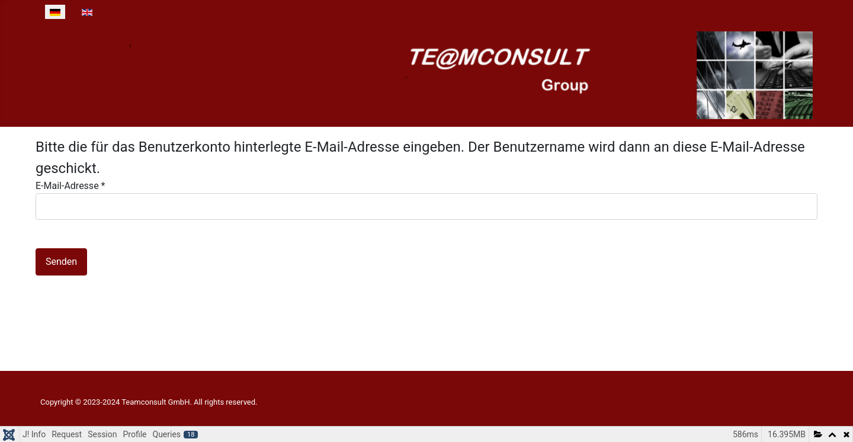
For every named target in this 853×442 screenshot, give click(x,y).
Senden (61, 261)
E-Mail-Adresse (70, 185)
